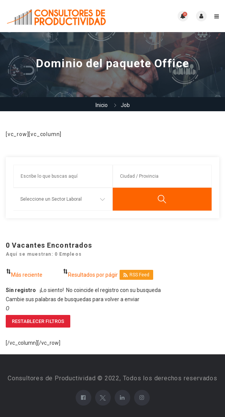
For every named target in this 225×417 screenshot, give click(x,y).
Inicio (102, 105)
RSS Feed (136, 275)
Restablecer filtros (38, 321)
